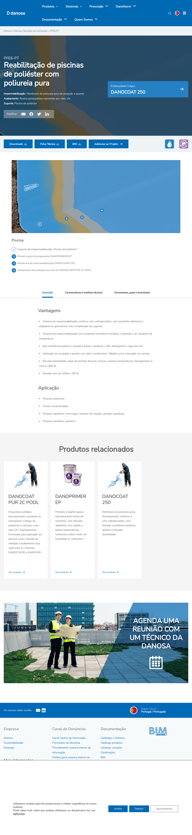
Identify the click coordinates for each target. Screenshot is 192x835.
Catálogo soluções (111, 748)
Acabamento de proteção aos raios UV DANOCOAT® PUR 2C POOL (57, 271)
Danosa (8, 738)
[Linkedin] (43, 711)
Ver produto (17, 578)
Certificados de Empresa (18, 784)
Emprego (9, 748)
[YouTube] (38, 711)
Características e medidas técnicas (82, 293)
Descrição (45, 293)
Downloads (16, 144)
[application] (102, 6)
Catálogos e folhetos (113, 738)
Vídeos (105, 767)
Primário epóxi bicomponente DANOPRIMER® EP (46, 256)
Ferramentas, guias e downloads (133, 293)
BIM (74, 144)
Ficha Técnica (47, 144)
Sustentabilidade (13, 743)
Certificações (108, 753)
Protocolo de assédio (64, 767)
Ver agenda (139, 795)
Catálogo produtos (112, 743)
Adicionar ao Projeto (106, 144)
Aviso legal (10, 794)
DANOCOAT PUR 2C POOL (22, 506)
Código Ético (11, 770)
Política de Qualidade (16, 789)
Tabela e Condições (112, 763)
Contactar (106, 811)
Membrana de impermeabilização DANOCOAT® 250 (47, 263)
